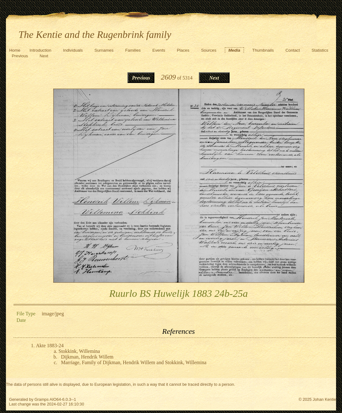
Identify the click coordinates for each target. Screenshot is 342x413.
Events (159, 50)
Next (44, 56)
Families (133, 50)
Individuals (73, 50)
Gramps (41, 399)
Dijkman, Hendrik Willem (87, 356)
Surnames (104, 50)
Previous (20, 56)
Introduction (40, 50)
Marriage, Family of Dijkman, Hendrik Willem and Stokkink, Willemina (133, 362)
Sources (208, 50)
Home (14, 50)
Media (234, 50)
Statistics (320, 50)
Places (183, 50)
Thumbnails (263, 50)
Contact (292, 50)
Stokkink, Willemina (79, 351)
